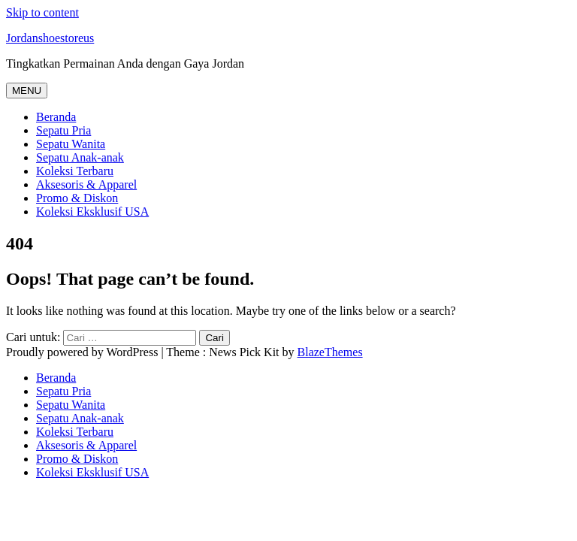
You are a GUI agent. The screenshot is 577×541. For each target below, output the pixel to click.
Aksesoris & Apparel (86, 184)
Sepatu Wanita (70, 144)
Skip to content (42, 12)
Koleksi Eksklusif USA (92, 211)
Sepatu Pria (63, 130)
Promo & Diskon (77, 198)
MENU (26, 90)
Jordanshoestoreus (50, 38)
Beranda (56, 116)
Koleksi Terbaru (74, 171)
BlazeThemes (330, 352)
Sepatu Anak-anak (80, 157)
